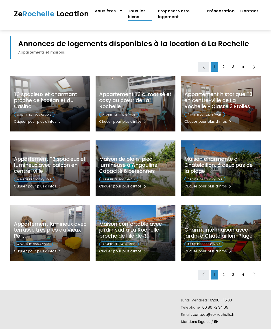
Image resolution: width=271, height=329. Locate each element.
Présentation (221, 11)
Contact (249, 11)
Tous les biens (137, 13)
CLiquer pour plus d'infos (37, 121)
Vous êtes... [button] (106, 11)
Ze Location (51, 14)
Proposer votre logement (174, 13)
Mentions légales (195, 321)
